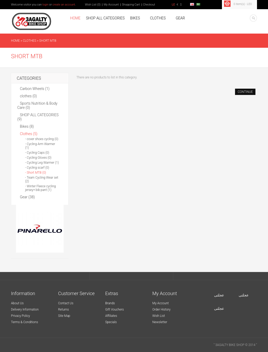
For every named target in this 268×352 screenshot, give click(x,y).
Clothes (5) (28, 134)
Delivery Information (25, 309)
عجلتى (219, 295)
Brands (110, 303)
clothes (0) (28, 96)
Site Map (64, 316)
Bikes (134, 18)
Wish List (158, 316)
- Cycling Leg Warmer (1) (42, 162)
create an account (63, 4)
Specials (111, 322)
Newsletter (159, 322)
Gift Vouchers (114, 309)
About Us (17, 303)
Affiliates (111, 316)
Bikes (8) (27, 126)
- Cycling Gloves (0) (38, 157)
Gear (180, 18)
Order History (161, 309)
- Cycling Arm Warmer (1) (40, 146)
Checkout (149, 4)
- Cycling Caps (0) (37, 152)
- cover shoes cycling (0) (41, 139)
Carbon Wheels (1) (34, 89)
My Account (111, 4)
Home (75, 18)
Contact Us (65, 303)
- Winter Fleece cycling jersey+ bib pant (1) (40, 188)
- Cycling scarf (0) (37, 167)
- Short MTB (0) (35, 172)
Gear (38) (27, 197)
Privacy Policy (20, 316)
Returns (63, 309)
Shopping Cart (131, 4)
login (45, 4)
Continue (245, 92)
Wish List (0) (92, 4)
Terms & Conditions (24, 322)
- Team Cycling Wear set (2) (41, 179)
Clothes (157, 18)
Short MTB (47, 40)
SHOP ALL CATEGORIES (105, 18)
